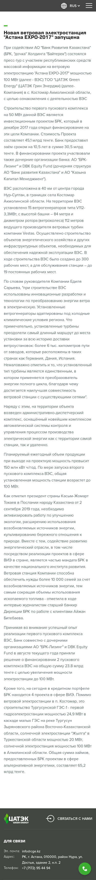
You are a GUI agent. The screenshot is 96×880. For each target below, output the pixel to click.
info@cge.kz (31, 851)
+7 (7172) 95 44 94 (36, 867)
